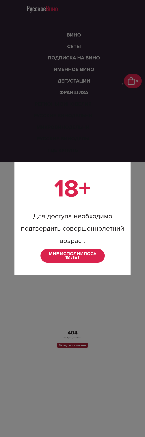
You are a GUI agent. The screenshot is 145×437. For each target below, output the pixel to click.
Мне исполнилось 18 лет (72, 255)
